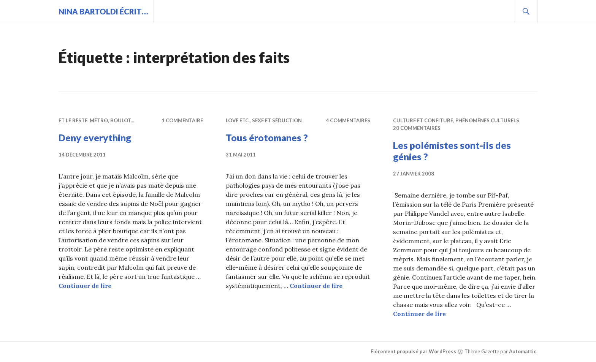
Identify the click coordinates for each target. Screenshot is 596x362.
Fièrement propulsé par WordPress (413, 351)
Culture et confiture (423, 120)
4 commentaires (348, 120)
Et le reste (73, 120)
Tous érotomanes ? (267, 137)
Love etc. (238, 120)
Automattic (522, 351)
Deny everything (95, 137)
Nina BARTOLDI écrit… (103, 11)
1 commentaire (182, 120)
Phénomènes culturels (487, 120)
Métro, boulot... (112, 120)
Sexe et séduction (277, 120)
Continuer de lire (85, 285)
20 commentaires (417, 128)
